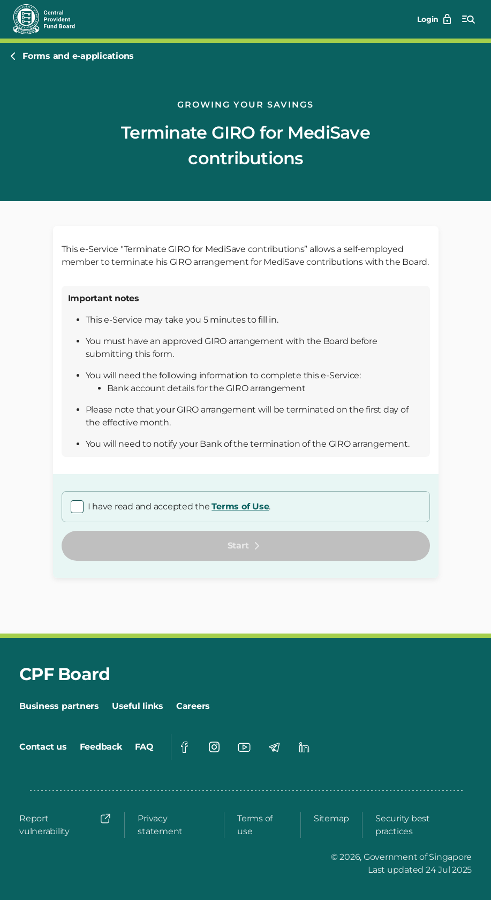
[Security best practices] (420, 825)
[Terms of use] (262, 825)
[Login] (435, 19)
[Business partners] (59, 706)
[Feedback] (101, 747)
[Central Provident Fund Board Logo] (50, 19)
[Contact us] (43, 747)
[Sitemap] (331, 818)
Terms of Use (240, 506)
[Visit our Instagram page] (214, 747)
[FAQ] (144, 747)
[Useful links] (137, 706)
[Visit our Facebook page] (184, 747)
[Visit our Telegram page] (274, 747)
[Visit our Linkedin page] (304, 747)
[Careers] (193, 706)
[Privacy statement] (174, 825)
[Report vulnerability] (65, 825)
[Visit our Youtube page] (244, 747)
